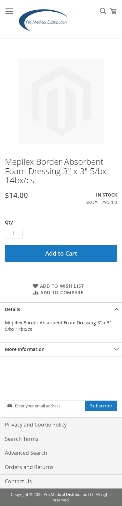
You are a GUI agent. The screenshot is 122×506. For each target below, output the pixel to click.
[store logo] (45, 19)
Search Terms (21, 438)
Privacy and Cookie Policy (36, 424)
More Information (25, 349)
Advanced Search (26, 452)
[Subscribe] (101, 406)
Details (12, 309)
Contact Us (18, 481)
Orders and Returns (29, 467)
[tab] (61, 309)
